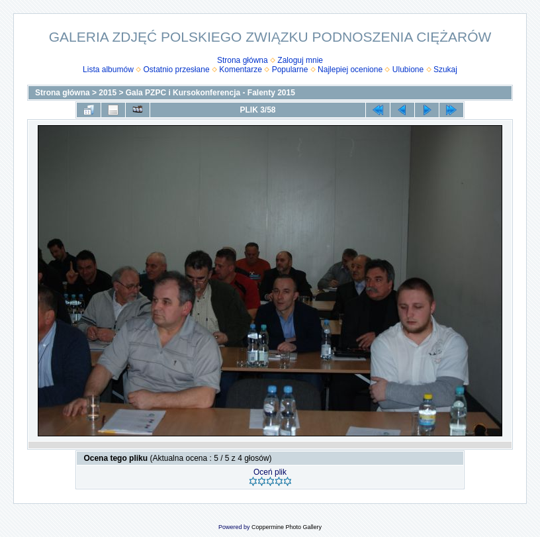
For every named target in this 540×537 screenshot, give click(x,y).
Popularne (290, 69)
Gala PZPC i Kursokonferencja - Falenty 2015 (210, 92)
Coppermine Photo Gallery (286, 527)
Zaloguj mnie (300, 60)
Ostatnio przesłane (177, 69)
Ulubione (408, 69)
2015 (107, 92)
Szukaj (445, 69)
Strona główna (242, 60)
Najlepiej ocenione (350, 69)
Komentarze (240, 69)
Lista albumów (108, 69)
